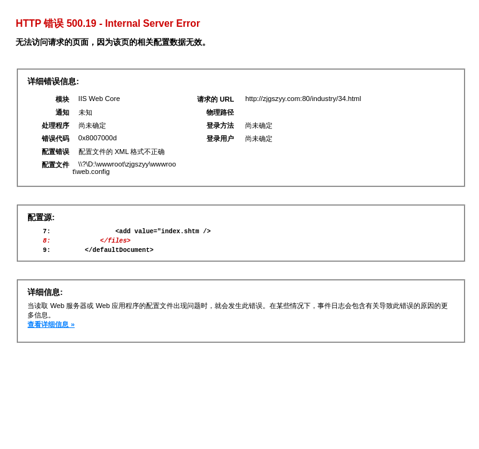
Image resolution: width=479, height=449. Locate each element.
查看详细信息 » (50, 330)
